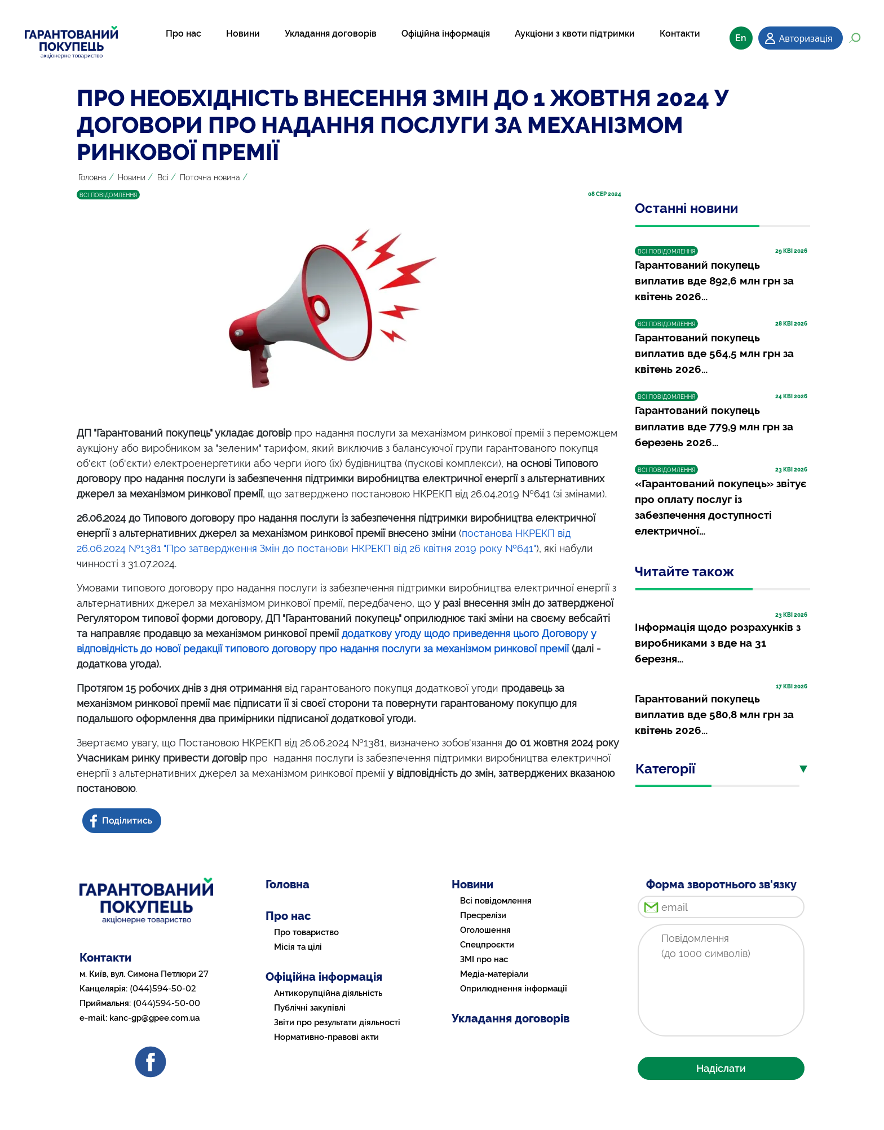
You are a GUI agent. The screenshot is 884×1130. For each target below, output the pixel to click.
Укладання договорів (331, 33)
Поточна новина (210, 177)
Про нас (183, 33)
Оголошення (485, 930)
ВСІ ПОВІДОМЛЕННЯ (108, 195)
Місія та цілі (298, 947)
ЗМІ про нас (484, 959)
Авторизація (806, 38)
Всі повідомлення (496, 901)
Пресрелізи (483, 915)
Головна (92, 177)
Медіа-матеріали (494, 974)
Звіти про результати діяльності (337, 1022)
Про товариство (306, 932)
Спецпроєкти (487, 945)
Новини (243, 33)
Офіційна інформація (445, 33)
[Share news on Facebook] (123, 821)
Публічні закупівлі (310, 1008)
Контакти (680, 33)
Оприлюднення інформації (513, 989)
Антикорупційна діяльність (328, 993)
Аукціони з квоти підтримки (575, 33)
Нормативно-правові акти (326, 1037)
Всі (163, 177)
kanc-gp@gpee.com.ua (154, 1018)
